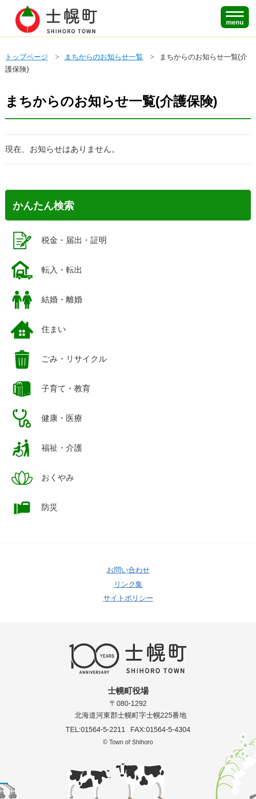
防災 (34, 507)
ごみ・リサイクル (58, 359)
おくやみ (42, 477)
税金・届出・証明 (58, 240)
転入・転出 (46, 270)
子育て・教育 (50, 388)
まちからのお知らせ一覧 (103, 57)
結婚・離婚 (46, 299)
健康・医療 (46, 418)
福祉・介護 (46, 448)
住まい (38, 329)
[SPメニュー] (235, 17)
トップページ (26, 57)
